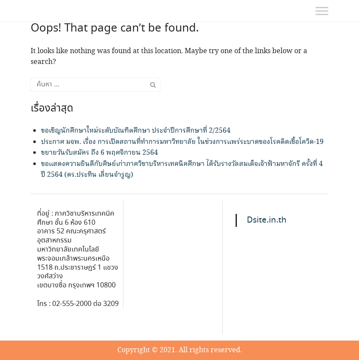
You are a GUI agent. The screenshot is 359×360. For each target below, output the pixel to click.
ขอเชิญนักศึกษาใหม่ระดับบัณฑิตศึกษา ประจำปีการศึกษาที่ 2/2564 (135, 130)
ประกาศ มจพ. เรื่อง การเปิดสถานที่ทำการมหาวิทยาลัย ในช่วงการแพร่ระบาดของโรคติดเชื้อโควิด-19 (182, 142)
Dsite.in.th (267, 220)
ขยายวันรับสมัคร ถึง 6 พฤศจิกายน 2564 (99, 152)
